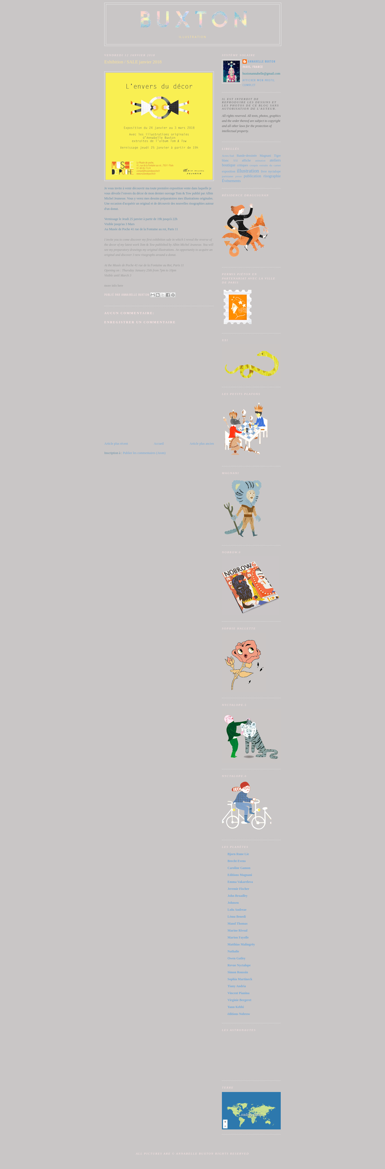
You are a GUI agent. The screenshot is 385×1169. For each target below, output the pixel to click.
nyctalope (274, 171)
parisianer (227, 176)
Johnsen (233, 903)
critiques (242, 165)
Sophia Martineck (240, 979)
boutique (228, 165)
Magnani (265, 155)
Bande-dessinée (247, 155)
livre (264, 171)
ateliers (275, 160)
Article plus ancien (202, 443)
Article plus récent (116, 443)
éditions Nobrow (239, 1014)
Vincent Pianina (238, 993)
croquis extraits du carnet (265, 165)
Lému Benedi (237, 916)
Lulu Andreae (237, 910)
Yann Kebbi (236, 1007)
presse (238, 176)
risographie (272, 176)
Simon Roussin (238, 972)
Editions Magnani (240, 875)
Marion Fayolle (238, 937)
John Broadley (238, 896)
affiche (246, 160)
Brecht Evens (237, 861)
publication (252, 176)
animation (260, 160)
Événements (231, 181)
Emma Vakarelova (240, 882)
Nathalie (233, 951)
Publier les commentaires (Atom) (144, 453)
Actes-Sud (228, 155)
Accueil (159, 443)
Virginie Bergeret (239, 1000)
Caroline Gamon (239, 868)
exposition (228, 171)
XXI (235, 160)
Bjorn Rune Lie (238, 854)
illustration (248, 171)
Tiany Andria (237, 986)
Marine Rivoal (237, 930)
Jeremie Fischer (238, 889)
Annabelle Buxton (262, 61)
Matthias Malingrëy (241, 944)
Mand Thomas (238, 923)
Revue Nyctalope (239, 965)
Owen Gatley (236, 958)
